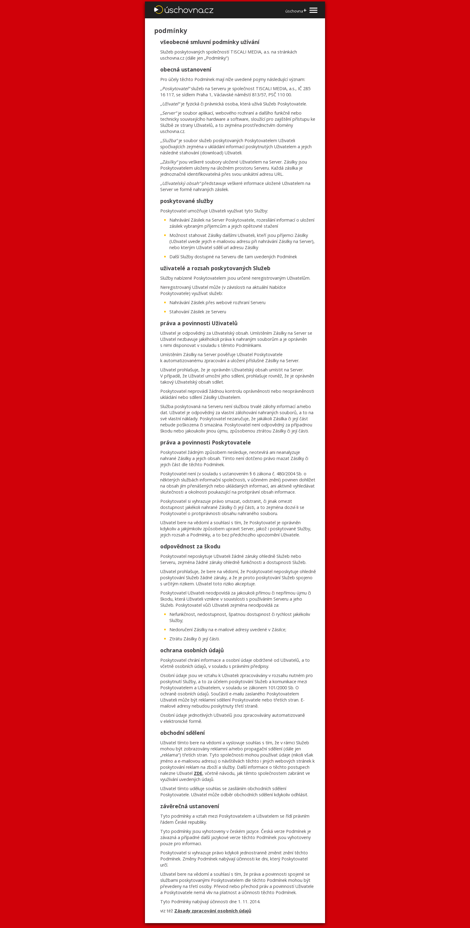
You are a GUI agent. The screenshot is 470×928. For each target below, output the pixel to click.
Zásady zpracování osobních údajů (212, 911)
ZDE (198, 773)
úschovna (295, 11)
